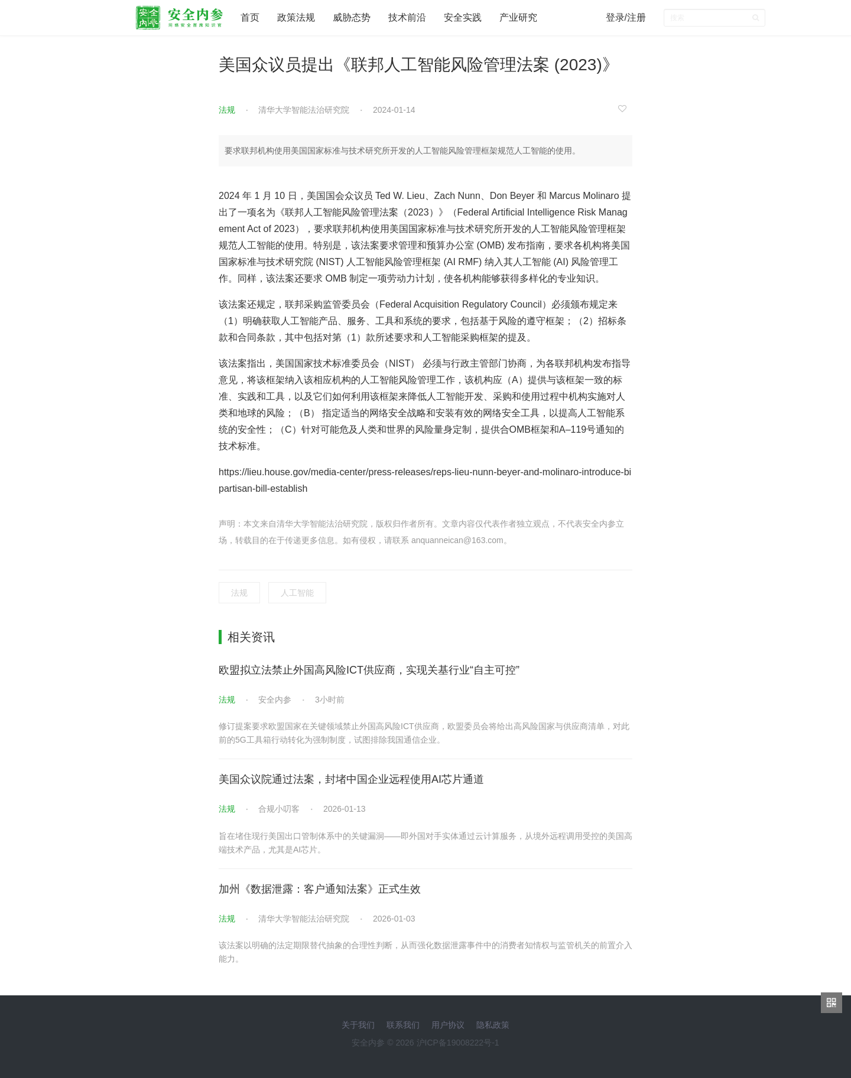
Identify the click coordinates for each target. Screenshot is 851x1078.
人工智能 (297, 592)
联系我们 (403, 1025)
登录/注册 (626, 17)
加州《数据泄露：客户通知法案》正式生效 (320, 889)
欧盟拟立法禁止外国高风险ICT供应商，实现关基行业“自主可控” (369, 670)
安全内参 (274, 699)
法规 (227, 110)
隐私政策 (492, 1025)
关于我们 (358, 1025)
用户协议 (448, 1025)
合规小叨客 (279, 809)
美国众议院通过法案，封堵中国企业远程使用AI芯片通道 (351, 779)
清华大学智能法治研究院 (303, 110)
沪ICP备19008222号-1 (458, 1042)
